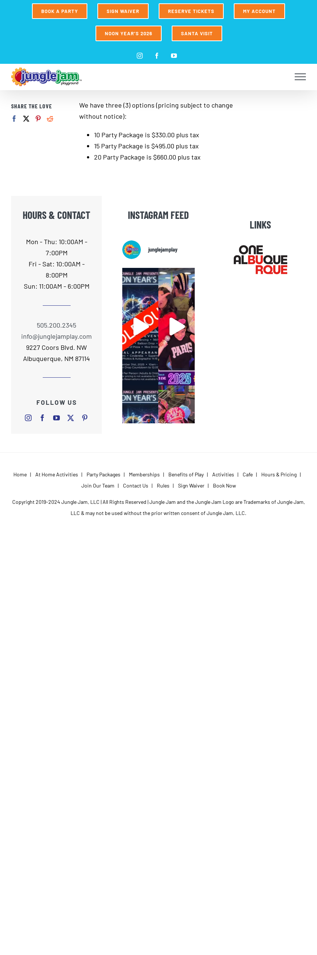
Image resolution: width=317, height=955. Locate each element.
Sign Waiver (191, 485)
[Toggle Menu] (300, 76)
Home (20, 474)
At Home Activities (56, 474)
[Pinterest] (38, 118)
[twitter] (70, 417)
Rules (163, 485)
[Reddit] (50, 118)
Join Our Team (97, 485)
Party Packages (103, 474)
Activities (223, 474)
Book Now (224, 485)
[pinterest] (84, 417)
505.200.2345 (56, 325)
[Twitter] (26, 118)
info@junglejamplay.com (56, 336)
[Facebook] (14, 118)
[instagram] (28, 417)
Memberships (144, 474)
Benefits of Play (186, 474)
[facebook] (42, 417)
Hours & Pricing (279, 474)
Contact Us (135, 485)
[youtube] (56, 417)
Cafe (248, 474)
